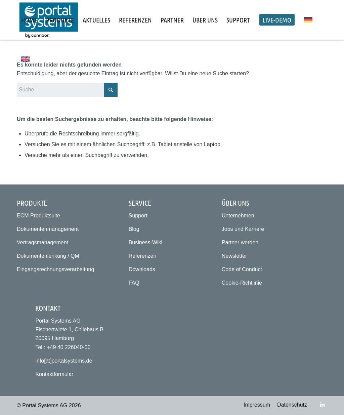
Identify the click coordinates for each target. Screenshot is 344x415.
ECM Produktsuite (38, 215)
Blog (134, 229)
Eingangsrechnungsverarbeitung (55, 269)
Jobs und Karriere (243, 229)
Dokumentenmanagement (48, 229)
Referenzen (143, 256)
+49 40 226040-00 (68, 347)
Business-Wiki (145, 242)
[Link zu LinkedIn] (322, 405)
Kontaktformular (54, 374)
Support (138, 215)
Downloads (142, 269)
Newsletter (234, 256)
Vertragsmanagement (42, 242)
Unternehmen (238, 215)
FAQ (134, 283)
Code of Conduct (242, 269)
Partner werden (240, 242)
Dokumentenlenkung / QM (48, 256)
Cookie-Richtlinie (242, 283)
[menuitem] (29, 20)
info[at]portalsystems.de (63, 361)
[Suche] (67, 90)
